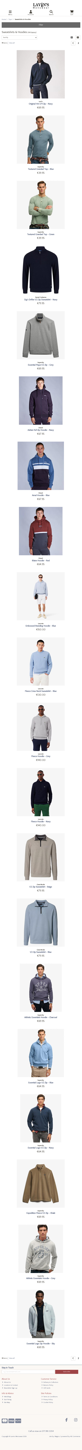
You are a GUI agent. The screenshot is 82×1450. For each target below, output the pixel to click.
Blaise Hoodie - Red (41, 560)
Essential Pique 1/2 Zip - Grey (40, 365)
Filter (41, 25)
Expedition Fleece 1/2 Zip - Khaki (40, 1213)
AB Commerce (75, 1436)
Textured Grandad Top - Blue (41, 169)
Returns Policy (47, 1385)
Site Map (6, 1402)
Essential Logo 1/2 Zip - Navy (41, 1148)
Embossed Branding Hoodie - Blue (41, 626)
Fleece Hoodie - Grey (40, 756)
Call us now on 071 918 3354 (41, 1431)
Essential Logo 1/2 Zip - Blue (40, 1083)
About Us (6, 1382)
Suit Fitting (6, 1399)
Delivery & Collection (50, 1382)
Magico (57, 1436)
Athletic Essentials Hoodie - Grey (40, 1278)
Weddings (6, 1397)
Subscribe (66, 1372)
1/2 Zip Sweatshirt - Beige (40, 887)
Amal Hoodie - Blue (40, 495)
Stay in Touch (8, 1368)
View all (12, 43)
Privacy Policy (47, 1399)
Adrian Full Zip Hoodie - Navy (41, 430)
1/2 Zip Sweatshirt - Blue (40, 952)
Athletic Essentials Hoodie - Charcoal (40, 1017)
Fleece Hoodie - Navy (41, 821)
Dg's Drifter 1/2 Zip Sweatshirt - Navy (40, 300)
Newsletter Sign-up (9, 1388)
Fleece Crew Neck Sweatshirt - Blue (40, 691)
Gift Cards (46, 1388)
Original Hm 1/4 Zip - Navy (41, 104)
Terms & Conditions (50, 1397)
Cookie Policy (47, 1402)
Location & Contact (10, 1385)
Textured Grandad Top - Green (40, 234)
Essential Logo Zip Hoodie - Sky (41, 1343)
